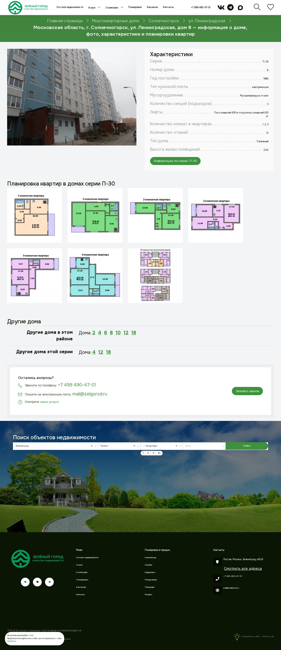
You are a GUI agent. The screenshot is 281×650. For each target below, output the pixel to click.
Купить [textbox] (118, 446)
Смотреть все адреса (243, 568)
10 (118, 333)
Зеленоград (150, 557)
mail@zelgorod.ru (89, 394)
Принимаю (11, 641)
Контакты (168, 7)
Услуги (92, 7)
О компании (112, 7)
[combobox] (55, 446)
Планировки (135, 7)
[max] (240, 9)
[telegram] (230, 9)
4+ (159, 453)
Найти (246, 445)
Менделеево (151, 579)
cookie (30, 635)
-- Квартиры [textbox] (161, 446)
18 (133, 333)
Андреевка (150, 572)
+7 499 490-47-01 (200, 7)
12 (125, 333)
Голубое (148, 565)
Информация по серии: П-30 (175, 161)
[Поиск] (257, 9)
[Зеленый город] (28, 7)
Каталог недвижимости (70, 7)
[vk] (221, 9)
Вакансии (152, 7)
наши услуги (49, 402)
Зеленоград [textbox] (54, 446)
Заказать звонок (247, 391)
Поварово (149, 587)
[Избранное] (270, 9)
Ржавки (148, 594)
